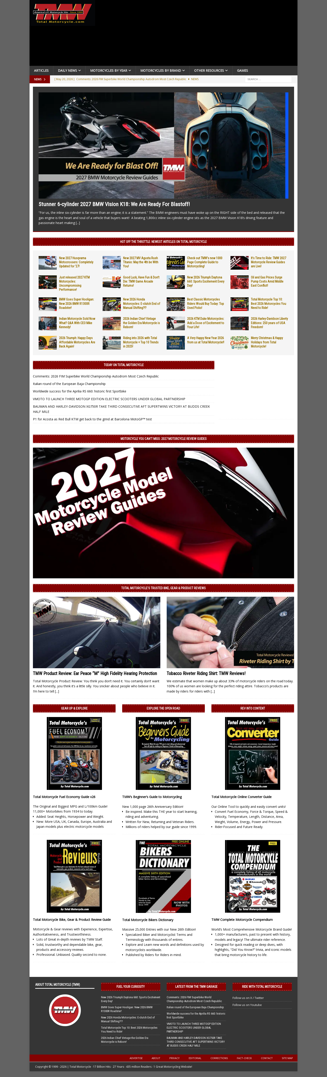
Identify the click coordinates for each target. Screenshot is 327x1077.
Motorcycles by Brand (160, 70)
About (156, 1058)
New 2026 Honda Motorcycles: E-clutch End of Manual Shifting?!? (141, 303)
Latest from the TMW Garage (196, 986)
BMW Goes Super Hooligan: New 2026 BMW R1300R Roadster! (76, 303)
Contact (267, 1058)
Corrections (219, 1058)
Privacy (174, 1058)
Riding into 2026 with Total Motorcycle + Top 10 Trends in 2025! (141, 342)
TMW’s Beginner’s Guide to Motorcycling (152, 797)
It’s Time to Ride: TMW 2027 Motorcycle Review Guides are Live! (268, 262)
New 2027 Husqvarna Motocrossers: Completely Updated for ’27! (76, 262)
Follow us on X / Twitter (248, 998)
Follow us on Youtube (247, 1005)
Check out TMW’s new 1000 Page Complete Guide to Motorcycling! (204, 262)
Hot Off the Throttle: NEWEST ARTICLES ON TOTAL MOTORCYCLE (163, 242)
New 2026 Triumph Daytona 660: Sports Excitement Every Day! (205, 281)
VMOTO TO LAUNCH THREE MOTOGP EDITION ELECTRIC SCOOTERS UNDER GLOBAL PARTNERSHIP (109, 399)
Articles (41, 70)
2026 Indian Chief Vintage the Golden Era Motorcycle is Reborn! (141, 323)
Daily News (67, 70)
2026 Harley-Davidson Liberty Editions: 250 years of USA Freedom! (269, 323)
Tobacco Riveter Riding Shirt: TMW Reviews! (206, 673)
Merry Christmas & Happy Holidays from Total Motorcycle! (267, 342)
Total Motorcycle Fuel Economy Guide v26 (64, 797)
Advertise (136, 1058)
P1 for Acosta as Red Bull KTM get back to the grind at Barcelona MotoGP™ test (92, 419)
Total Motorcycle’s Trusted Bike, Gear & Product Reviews (163, 588)
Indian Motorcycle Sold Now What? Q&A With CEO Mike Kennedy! (77, 323)
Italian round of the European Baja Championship (69, 384)
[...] (78, 223)
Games (242, 70)
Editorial (195, 1058)
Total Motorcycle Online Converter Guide (241, 797)
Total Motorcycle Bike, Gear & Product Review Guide (72, 919)
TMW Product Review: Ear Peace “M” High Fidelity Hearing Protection (95, 673)
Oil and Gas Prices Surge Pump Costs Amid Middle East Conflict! (267, 281)
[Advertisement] (198, 34)
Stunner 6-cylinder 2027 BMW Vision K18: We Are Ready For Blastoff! (114, 204)
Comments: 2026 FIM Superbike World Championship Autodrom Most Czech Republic (96, 376)
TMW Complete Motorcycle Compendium (242, 919)
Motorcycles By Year (108, 70)
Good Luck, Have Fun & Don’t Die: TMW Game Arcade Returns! (141, 281)
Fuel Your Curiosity (130, 986)
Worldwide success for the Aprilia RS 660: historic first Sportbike (79, 391)
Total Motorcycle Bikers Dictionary (147, 920)
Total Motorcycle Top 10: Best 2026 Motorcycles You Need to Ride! (268, 303)
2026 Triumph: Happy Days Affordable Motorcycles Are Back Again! (77, 342)
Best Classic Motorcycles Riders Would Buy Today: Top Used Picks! (205, 303)
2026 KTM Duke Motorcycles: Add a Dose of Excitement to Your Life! (205, 323)
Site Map (287, 1058)
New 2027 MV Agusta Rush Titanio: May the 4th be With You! (140, 262)
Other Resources (209, 70)
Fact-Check (244, 1058)
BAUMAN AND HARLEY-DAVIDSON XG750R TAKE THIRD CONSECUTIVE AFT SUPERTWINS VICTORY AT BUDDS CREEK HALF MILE (196, 1041)
